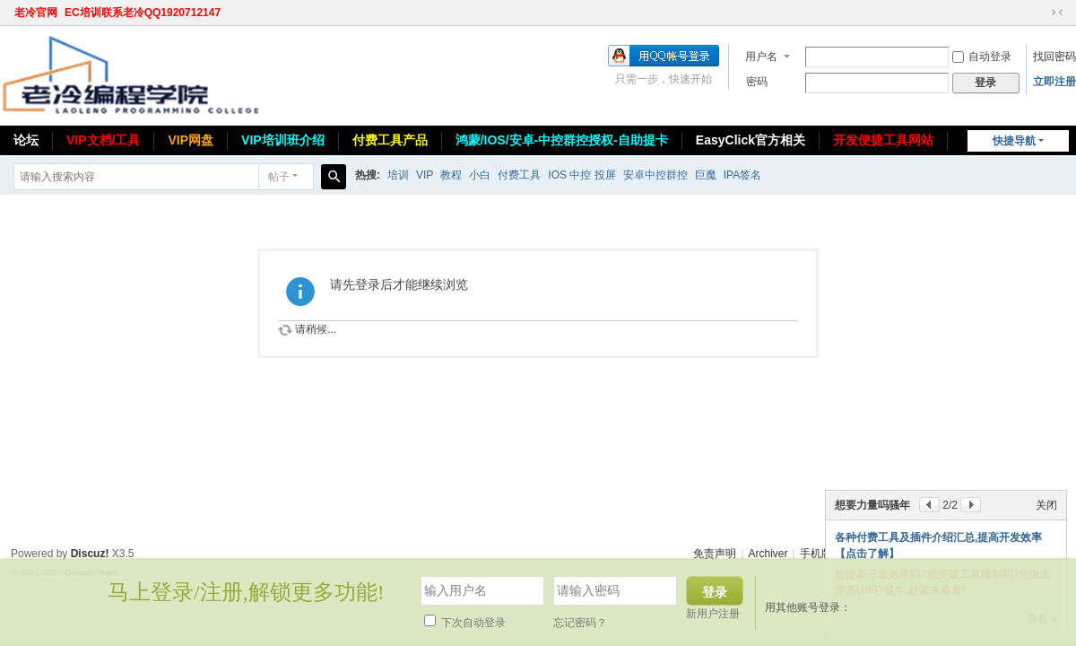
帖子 (279, 176)
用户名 (761, 56)
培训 (398, 175)
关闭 (1046, 505)
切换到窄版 (1057, 12)
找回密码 (1054, 56)
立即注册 (1054, 81)
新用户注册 (713, 613)
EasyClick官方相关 (750, 140)
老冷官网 (35, 12)
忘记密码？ (580, 622)
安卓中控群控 (655, 175)
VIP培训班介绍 (283, 140)
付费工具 (519, 175)
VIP (424, 175)
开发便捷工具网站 (883, 140)
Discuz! (90, 553)
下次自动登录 (465, 622)
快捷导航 (1014, 141)
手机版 (816, 553)
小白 (479, 175)
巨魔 (705, 175)
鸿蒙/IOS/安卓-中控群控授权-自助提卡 (562, 140)
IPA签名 (742, 175)
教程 (451, 175)
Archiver (768, 553)
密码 (757, 81)
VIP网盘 (190, 140)
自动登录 (981, 56)
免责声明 (714, 553)
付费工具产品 (390, 140)
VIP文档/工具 (103, 140)
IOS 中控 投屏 (581, 175)
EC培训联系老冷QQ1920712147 (143, 12)
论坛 (26, 140)
